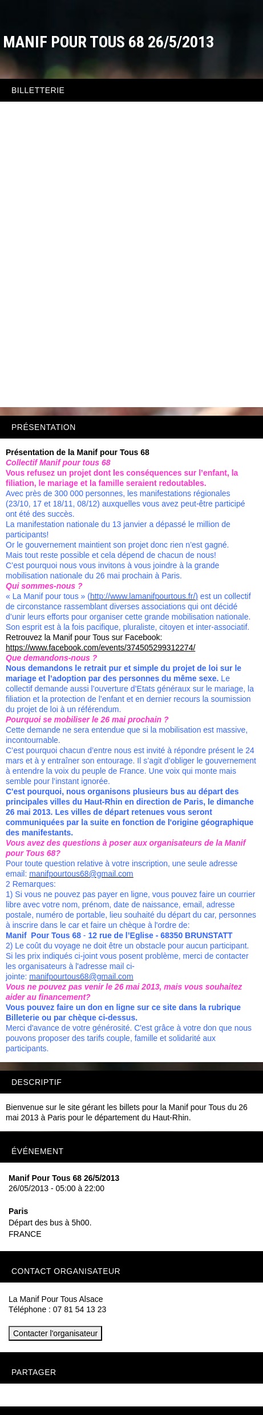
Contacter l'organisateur (55, 1333)
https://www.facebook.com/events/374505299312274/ (100, 647)
